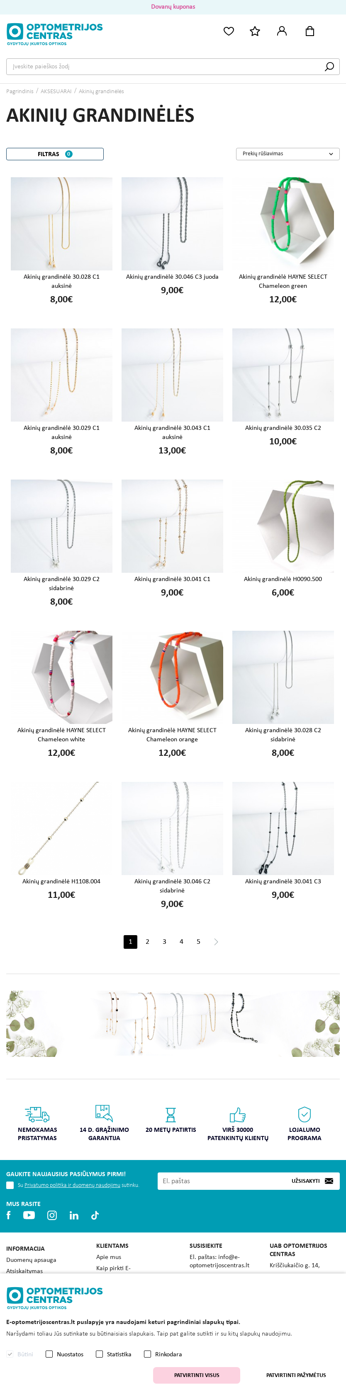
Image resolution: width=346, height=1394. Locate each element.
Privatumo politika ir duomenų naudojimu (72, 1185)
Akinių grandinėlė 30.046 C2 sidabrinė (172, 886)
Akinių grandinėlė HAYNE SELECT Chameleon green (283, 281)
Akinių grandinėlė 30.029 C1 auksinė (62, 433)
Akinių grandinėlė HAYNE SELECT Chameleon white (61, 735)
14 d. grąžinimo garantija (104, 1123)
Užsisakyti (306, 1181)
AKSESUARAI (56, 92)
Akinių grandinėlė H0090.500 (283, 579)
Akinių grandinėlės (101, 92)
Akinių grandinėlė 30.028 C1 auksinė (62, 281)
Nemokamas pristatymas (37, 1123)
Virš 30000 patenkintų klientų (237, 1123)
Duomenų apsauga (31, 1260)
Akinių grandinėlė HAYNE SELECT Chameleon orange (172, 735)
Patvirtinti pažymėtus (296, 1375)
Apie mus (108, 1257)
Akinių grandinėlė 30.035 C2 (283, 428)
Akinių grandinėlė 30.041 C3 (283, 881)
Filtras (55, 154)
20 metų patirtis (171, 1119)
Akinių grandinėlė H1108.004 (61, 881)
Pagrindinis (20, 92)
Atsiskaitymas (24, 1271)
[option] (37, 1126)
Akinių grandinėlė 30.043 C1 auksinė (172, 433)
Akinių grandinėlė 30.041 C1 (172, 579)
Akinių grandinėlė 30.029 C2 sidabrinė (62, 584)
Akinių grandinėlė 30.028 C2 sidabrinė (283, 735)
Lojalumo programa (305, 1123)
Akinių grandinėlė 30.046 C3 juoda (172, 277)
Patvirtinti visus (196, 1375)
